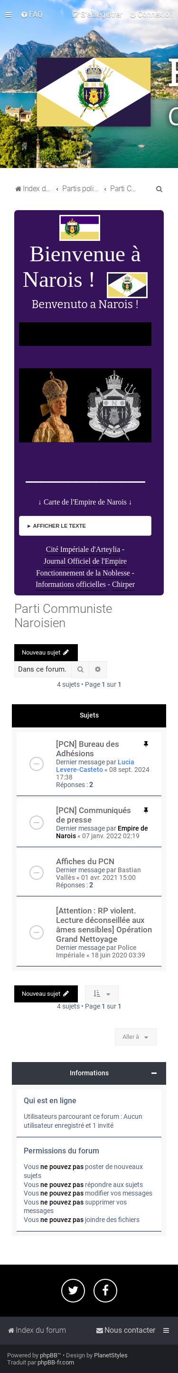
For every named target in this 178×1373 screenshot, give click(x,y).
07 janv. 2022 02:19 (111, 836)
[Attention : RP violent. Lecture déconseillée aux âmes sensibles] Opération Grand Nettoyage (104, 925)
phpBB (48, 1355)
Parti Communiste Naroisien (63, 616)
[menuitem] (31, 14)
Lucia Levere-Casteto (95, 765)
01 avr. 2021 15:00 (108, 877)
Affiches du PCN (85, 861)
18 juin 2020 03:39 (118, 955)
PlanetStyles (111, 1355)
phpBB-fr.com (55, 1362)
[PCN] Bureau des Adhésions (87, 748)
